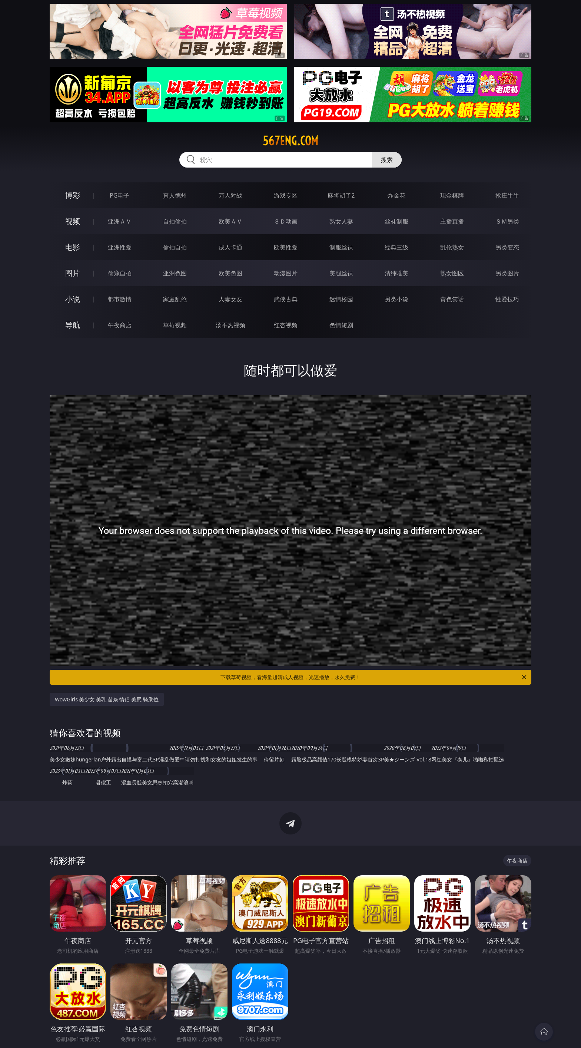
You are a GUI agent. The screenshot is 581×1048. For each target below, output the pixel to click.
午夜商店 (120, 325)
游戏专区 (286, 195)
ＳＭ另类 (507, 221)
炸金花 (396, 195)
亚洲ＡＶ (120, 221)
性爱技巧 (507, 299)
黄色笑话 (452, 299)
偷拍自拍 (175, 247)
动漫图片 (286, 273)
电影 (72, 247)
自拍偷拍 (175, 221)
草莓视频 (175, 325)
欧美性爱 (286, 247)
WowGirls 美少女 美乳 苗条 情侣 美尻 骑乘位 (107, 699)
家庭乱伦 (175, 299)
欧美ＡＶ (230, 221)
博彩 (72, 195)
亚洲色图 (175, 273)
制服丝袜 (341, 247)
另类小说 (396, 299)
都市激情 (120, 299)
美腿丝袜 (341, 273)
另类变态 (507, 247)
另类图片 (507, 273)
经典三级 (396, 247)
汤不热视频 (230, 325)
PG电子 (119, 195)
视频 (72, 221)
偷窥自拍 (120, 273)
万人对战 (230, 195)
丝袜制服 (396, 221)
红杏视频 (286, 325)
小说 (72, 299)
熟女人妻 (341, 221)
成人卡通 (230, 247)
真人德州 (175, 195)
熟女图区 (452, 273)
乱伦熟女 (452, 247)
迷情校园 (341, 299)
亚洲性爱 (120, 247)
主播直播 (452, 221)
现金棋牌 (452, 195)
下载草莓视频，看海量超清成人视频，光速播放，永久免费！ (374, 677)
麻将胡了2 (341, 195)
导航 (72, 325)
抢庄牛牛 (507, 195)
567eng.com (290, 140)
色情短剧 (341, 325)
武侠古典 (286, 299)
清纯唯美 (396, 273)
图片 (72, 273)
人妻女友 (230, 299)
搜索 (387, 160)
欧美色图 (230, 273)
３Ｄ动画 (286, 221)
